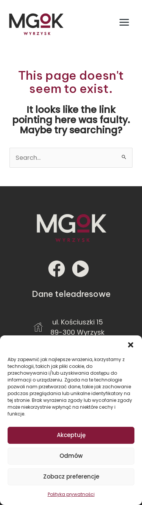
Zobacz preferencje (71, 476)
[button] (130, 345)
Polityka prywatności (71, 494)
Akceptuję (71, 435)
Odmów (71, 456)
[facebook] (59, 268)
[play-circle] (83, 268)
